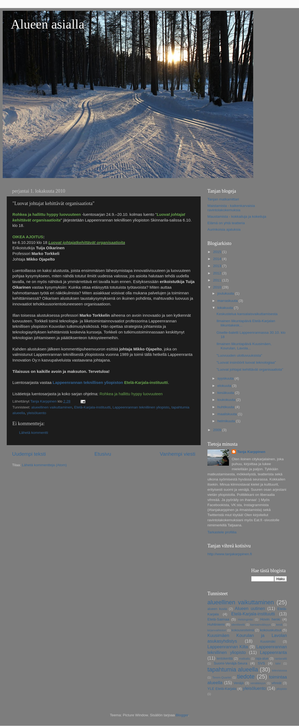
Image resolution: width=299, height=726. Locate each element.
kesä (279, 624)
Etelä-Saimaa (218, 619)
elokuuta (224, 386)
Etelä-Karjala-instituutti (92, 407)
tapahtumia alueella (232, 669)
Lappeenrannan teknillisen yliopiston (88, 382)
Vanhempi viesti (177, 454)
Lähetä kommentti (33, 433)
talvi (277, 663)
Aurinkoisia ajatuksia (224, 229)
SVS (261, 663)
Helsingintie (245, 619)
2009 (217, 430)
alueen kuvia (217, 609)
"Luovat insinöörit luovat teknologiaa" (246, 362)
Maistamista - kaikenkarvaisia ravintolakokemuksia (231, 208)
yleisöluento (36, 413)
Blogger (182, 715)
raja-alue (262, 658)
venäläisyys (258, 683)
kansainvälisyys (260, 624)
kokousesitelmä (243, 630)
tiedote (246, 676)
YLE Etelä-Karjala (221, 689)
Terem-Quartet (221, 677)
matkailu (244, 658)
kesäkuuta (226, 393)
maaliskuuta (227, 414)
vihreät (276, 683)
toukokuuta (226, 400)
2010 (217, 287)
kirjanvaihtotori (216, 630)
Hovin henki (270, 619)
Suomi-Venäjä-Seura (231, 663)
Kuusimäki (267, 641)
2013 (217, 266)
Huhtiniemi (216, 624)
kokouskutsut (270, 630)
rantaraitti (281, 658)
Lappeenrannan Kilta (227, 646)
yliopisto (281, 688)
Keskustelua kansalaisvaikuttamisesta (247, 314)
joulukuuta (226, 293)
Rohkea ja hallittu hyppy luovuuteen (130, 394)
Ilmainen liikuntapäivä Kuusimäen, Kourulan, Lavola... (244, 346)
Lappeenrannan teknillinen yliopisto (141, 407)
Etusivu (103, 454)
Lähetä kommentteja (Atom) (44, 465)
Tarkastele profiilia (222, 532)
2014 (217, 259)
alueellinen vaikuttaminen (51, 407)
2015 (217, 252)
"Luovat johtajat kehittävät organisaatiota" (250, 369)
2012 (217, 273)
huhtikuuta (226, 407)
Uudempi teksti (29, 454)
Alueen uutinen (250, 608)
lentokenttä (224, 658)
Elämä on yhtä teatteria (226, 223)
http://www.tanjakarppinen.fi (229, 554)
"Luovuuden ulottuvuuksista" (239, 355)
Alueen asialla (47, 24)
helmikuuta (226, 421)
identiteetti (238, 624)
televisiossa (279, 670)
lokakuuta (225, 308)
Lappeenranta (273, 652)
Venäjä (239, 683)
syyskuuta (226, 378)
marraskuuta (228, 301)
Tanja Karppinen (251, 452)
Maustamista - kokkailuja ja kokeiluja (236, 216)
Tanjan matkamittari (223, 199)
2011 (217, 280)
